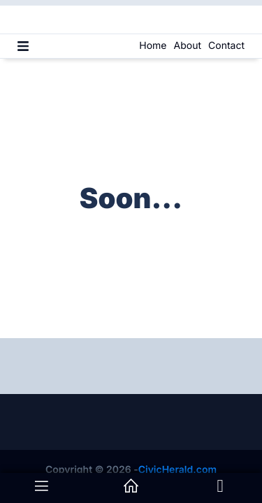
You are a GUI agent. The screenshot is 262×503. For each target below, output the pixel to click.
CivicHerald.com (177, 470)
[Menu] (23, 46)
